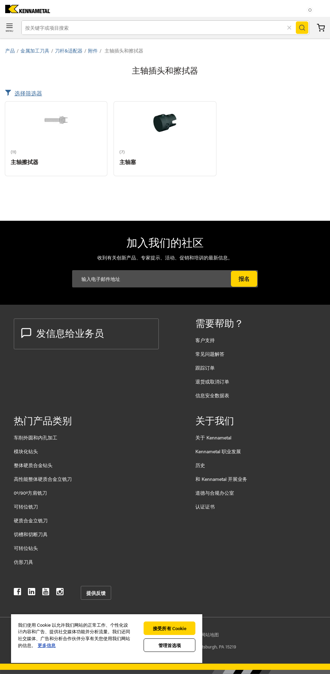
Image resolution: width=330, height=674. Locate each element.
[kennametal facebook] (17, 593)
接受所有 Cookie (169, 628)
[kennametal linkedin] (31, 593)
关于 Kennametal (213, 437)
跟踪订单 (205, 367)
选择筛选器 (28, 93)
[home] (25, 11)
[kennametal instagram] (60, 593)
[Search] (302, 27)
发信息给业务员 (62, 333)
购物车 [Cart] (321, 28)
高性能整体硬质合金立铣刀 (43, 478)
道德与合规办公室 (214, 492)
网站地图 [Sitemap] (210, 634)
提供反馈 (96, 592)
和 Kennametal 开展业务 (221, 478)
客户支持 (205, 339)
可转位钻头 (26, 547)
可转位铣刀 (26, 506)
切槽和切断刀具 (31, 534)
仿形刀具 (23, 561)
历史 (200, 465)
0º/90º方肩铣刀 (30, 492)
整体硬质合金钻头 (33, 465)
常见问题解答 (209, 353)
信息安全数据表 (212, 395)
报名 (244, 279)
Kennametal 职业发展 (218, 451)
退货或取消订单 (212, 381)
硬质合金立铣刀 (31, 520)
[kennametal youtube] (45, 593)
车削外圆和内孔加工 (35, 437)
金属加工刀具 (34, 50)
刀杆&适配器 (68, 50)
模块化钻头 (26, 451)
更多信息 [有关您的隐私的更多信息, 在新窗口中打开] (47, 645)
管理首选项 (169, 645)
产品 (10, 50)
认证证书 (205, 506)
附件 (93, 50)
